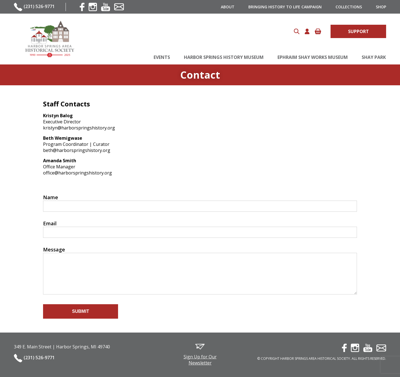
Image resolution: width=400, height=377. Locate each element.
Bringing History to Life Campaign (285, 6)
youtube (105, 7)
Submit (80, 311)
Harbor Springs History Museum (224, 57)
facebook (82, 7)
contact (119, 6)
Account (307, 31)
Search (296, 31)
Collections (349, 6)
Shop (381, 6)
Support (358, 31)
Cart (318, 31)
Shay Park (374, 57)
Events (162, 57)
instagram (93, 7)
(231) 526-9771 (39, 6)
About (227, 6)
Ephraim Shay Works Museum (313, 57)
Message (54, 249)
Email (50, 223)
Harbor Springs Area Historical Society (49, 39)
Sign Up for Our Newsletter (200, 360)
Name (50, 197)
